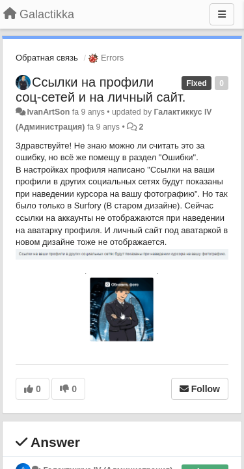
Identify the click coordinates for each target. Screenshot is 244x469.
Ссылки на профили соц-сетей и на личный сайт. (100, 89)
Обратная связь (47, 58)
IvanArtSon (48, 112)
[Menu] (222, 14)
